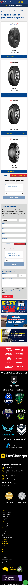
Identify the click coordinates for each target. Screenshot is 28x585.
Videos (4, 550)
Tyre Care (4, 518)
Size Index (4, 557)
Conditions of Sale (20, 584)
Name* (4, 223)
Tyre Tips (4, 520)
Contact (4, 541)
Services (4, 528)
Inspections (4, 532)
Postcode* (5, 238)
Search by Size (6, 514)
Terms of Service (20, 290)
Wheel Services (6, 536)
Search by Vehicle (6, 512)
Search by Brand (6, 516)
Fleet (3, 546)
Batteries (4, 530)
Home (3, 11)
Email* (4, 233)
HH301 (14, 50)
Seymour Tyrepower (14, 5)
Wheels (4, 522)
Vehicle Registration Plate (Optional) (8, 272)
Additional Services (7, 537)
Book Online (6, 544)
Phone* (4, 228)
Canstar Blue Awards (7, 559)
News (3, 548)
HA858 (14, 88)
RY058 (14, 165)
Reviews (4, 552)
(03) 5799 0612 (10, 476)
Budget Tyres (5, 561)
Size (3, 218)
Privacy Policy (9, 290)
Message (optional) (7, 278)
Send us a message (10, 479)
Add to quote (10, 56)
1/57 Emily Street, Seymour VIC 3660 (14, 472)
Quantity (21, 218)
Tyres (3, 510)
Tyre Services (5, 534)
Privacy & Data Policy (10, 584)
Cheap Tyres (5, 563)
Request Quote (7, 296)
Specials (4, 539)
